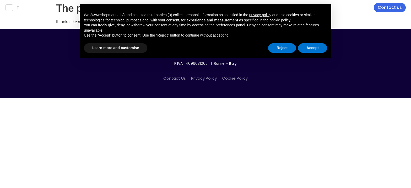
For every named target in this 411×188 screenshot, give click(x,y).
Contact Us (174, 78)
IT (17, 7)
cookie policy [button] (279, 20)
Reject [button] (282, 48)
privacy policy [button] (260, 15)
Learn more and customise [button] (115, 48)
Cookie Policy (235, 78)
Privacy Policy (204, 78)
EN (9, 7)
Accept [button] (312, 48)
